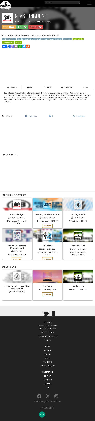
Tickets (47, 340)
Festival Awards (47, 366)
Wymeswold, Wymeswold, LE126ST (17, 222)
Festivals (48, 322)
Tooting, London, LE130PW (48, 221)
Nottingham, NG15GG (79, 221)
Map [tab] (85, 87)
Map (47, 388)
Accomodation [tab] (67, 87)
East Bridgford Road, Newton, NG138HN (78, 253)
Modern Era (78, 286)
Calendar (47, 380)
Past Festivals (47, 332)
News (47, 346)
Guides (47, 358)
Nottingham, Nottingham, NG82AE (48, 253)
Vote (8, 27)
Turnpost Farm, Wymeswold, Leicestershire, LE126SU (39, 35)
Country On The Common (47, 214)
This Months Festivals (47, 336)
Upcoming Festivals (47, 328)
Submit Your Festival (47, 325)
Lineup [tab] (30, 87)
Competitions (48, 372)
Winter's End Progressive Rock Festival (17, 287)
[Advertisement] (47, 66)
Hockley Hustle (78, 214)
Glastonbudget (17, 214)
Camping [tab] (47, 87)
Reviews (47, 354)
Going (22, 27)
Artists (47, 350)
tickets (47, 226)
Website (7, 116)
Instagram (79, 116)
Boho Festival (78, 245)
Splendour (47, 245)
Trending (47, 362)
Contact (47, 376)
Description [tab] (12, 87)
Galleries (47, 384)
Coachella (47, 286)
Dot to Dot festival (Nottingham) (16, 246)
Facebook (31, 116)
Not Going (36, 27)
